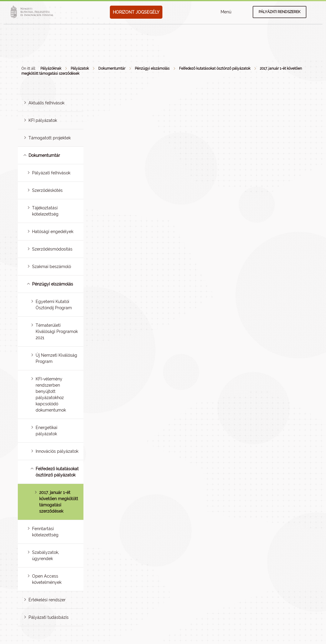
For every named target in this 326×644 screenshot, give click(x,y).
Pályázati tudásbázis (49, 617)
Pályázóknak (50, 68)
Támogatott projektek (50, 138)
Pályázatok (80, 68)
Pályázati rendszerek (279, 12)
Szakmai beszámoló (51, 266)
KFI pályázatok (43, 120)
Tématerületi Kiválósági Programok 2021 (57, 331)
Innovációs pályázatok (57, 451)
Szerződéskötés (47, 190)
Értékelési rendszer (47, 599)
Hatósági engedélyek (52, 231)
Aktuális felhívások (46, 103)
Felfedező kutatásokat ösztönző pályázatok (214, 68)
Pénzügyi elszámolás (152, 68)
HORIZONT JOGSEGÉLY (136, 12)
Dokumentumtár (111, 68)
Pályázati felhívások (51, 172)
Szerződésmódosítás (52, 249)
